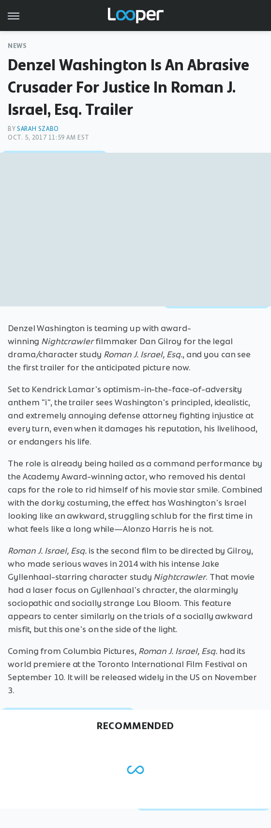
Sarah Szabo (38, 129)
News (17, 46)
